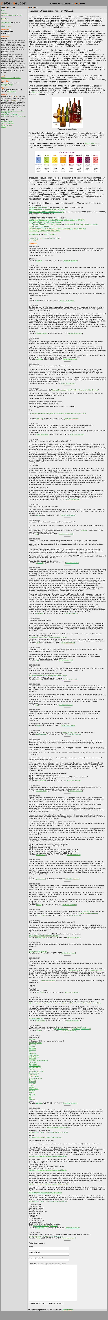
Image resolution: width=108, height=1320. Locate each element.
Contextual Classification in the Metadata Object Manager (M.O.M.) (57, 220)
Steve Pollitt (40, 1227)
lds (30, 1052)
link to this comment (70, 260)
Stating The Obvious (10, 100)
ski (30, 1096)
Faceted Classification (38, 207)
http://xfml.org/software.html (81, 1029)
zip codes (38, 1043)
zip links (31, 1085)
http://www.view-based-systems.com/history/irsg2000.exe (48, 1201)
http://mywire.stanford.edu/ (38, 951)
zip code (32, 1043)
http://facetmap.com (61, 1029)
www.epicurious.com (70, 732)
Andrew (38, 905)
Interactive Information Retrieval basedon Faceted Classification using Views (45, 223)
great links (32, 1094)
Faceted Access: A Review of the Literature (47, 210)
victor (38, 515)
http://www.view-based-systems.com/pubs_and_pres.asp (48, 1132)
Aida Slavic (40, 992)
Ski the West (33, 1062)
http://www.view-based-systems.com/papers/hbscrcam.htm (49, 1184)
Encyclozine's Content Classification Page (46, 212)
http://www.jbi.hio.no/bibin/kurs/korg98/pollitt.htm (45, 1192)
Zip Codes (32, 1048)
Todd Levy (39, 419)
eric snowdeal (41, 855)
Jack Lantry (40, 563)
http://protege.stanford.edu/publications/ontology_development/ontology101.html (58, 413)
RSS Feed (4, 19)
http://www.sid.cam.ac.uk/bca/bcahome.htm (43, 936)
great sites (32, 1039)
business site (33, 1101)
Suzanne (39, 260)
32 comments (34, 234)
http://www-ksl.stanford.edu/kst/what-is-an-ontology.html (48, 637)
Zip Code (32, 1046)
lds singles (32, 1053)
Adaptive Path (6, 22)
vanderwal (39, 613)
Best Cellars (90, 143)
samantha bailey (41, 791)
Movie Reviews (6, 125)
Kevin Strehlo (40, 1020)
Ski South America (35, 1067)
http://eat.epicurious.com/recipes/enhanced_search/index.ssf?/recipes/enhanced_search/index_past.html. (65, 1003)
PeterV (38, 1030)
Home (3, 10)
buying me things (7, 85)
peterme (39, 359)
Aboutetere (6, 26)
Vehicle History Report (36, 1071)
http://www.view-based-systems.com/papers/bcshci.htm (48, 1156)
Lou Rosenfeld (41, 734)
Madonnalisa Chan (42, 434)
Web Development (7, 123)
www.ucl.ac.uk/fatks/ (48, 980)
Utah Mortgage (34, 1055)
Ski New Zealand (34, 1066)
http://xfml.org (81, 1027)
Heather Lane (41, 937)
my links (31, 1092)
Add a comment (50, 234)
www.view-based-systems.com (57, 1127)
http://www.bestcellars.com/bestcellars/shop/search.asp (48, 675)
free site (31, 1087)
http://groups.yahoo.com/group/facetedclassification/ (46, 1236)
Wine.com (36, 92)
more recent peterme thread (88, 913)
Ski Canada (33, 1064)
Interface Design (7, 121)
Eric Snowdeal (41, 780)
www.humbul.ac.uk (96, 970)
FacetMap (86, 911)
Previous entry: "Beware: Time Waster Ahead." (44, 238)
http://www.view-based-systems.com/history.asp (45, 1137)
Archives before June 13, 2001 (11, 15)
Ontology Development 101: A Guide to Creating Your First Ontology (75, 390)
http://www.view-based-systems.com (45, 1226)
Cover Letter (33, 1075)
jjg (37, 534)
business (32, 1099)
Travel (3, 127)
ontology (84, 530)
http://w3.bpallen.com (36, 1018)
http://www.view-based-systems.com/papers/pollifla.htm (48, 1170)
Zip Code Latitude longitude (38, 1060)
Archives (4, 14)
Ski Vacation (33, 1044)
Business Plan (34, 1073)
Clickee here (11, 91)
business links (33, 1089)
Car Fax (31, 1069)
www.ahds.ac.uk (74, 970)
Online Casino (34, 1076)
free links (32, 1090)
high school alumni (35, 1078)
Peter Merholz (68, 1317)
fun (30, 1098)
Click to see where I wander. (11, 78)
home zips (32, 1082)
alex (37, 300)
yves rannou (40, 879)
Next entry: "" (33, 240)
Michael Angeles (41, 333)
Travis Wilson (40, 915)
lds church (32, 1050)
